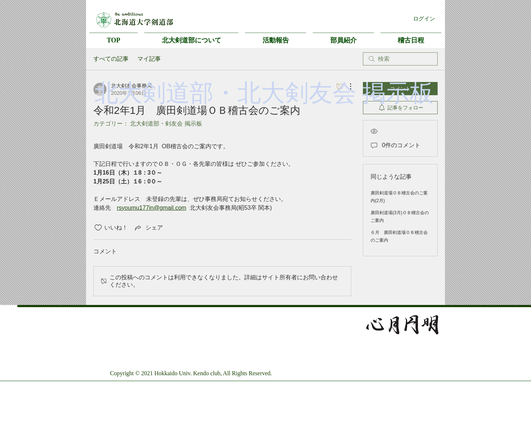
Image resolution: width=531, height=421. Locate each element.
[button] (191, 37)
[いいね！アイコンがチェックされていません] (98, 227)
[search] (400, 59)
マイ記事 (149, 59)
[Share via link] (148, 227)
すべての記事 (111, 59)
